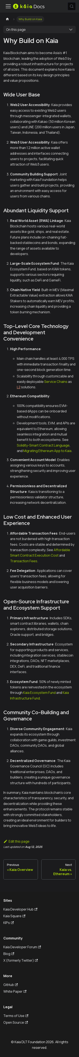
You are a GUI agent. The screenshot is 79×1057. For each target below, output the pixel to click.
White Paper (14, 991)
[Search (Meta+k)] (72, 6)
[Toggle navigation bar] (8, 6)
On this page (16, 29)
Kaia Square (14, 916)
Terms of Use (15, 1015)
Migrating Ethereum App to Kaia (47, 450)
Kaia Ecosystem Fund (39, 692)
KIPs (8, 922)
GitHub (10, 984)
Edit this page (16, 841)
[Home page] (7, 19)
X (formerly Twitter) (20, 960)
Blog (8, 953)
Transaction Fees (23, 561)
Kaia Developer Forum (22, 947)
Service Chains (55, 381)
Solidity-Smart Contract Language (43, 445)
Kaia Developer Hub (20, 909)
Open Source (15, 1022)
